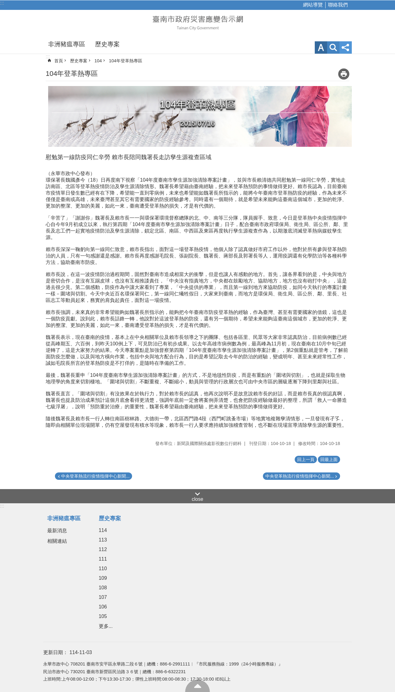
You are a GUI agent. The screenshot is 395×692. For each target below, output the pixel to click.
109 (103, 578)
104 (98, 60)
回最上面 (197, 686)
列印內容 (343, 74)
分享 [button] (345, 47)
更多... (106, 626)
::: (2, 3)
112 (103, 549)
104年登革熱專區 (125, 60)
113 (103, 539)
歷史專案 (107, 44)
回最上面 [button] (329, 459)
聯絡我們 (338, 4)
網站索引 (333, 47)
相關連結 (57, 541)
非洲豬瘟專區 (66, 44)
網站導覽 (313, 4)
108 (103, 587)
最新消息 (57, 530)
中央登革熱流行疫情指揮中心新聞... (95, 476)
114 (103, 530)
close (197, 499)
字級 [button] (321, 47)
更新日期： (55, 652)
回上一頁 (305, 459)
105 (103, 616)
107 (103, 597)
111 (103, 559)
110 (103, 568)
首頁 (58, 60)
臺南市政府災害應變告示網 (197, 22)
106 (103, 606)
